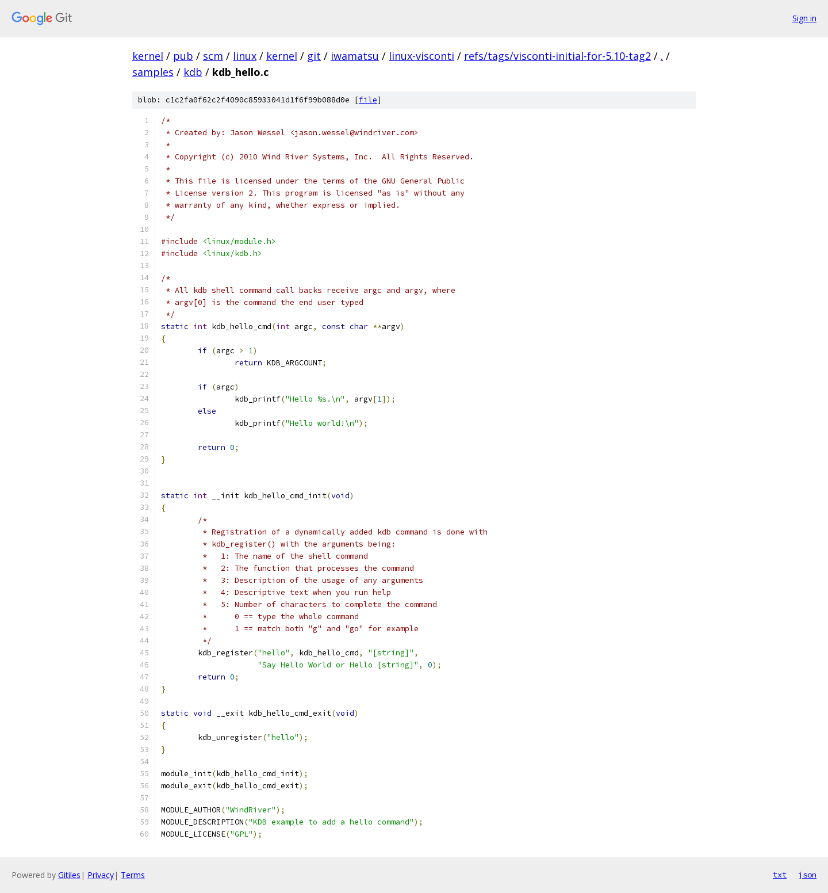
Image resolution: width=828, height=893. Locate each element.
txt (780, 874)
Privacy (100, 874)
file (368, 100)
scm (213, 56)
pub (183, 56)
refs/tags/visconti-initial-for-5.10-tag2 (557, 56)
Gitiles (69, 874)
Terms (133, 874)
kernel (147, 56)
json (807, 874)
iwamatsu (355, 56)
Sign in (804, 18)
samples (153, 72)
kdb (192, 72)
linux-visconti (421, 56)
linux (244, 56)
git (314, 56)
